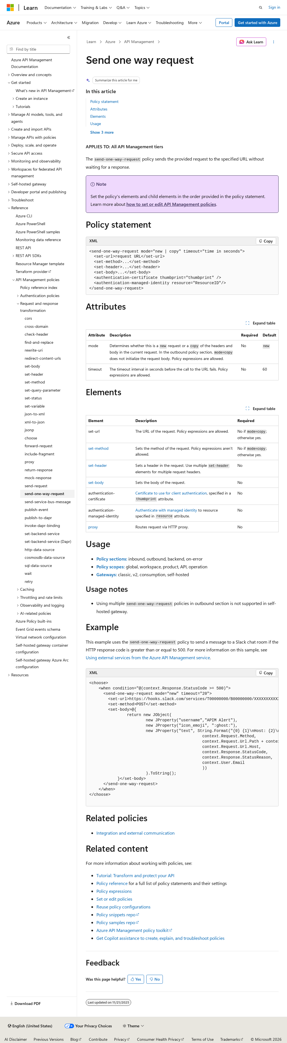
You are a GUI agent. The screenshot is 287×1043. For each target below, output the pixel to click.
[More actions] (273, 41)
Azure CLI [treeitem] (24, 215)
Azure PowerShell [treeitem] (30, 223)
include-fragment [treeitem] (39, 453)
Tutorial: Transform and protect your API (135, 875)
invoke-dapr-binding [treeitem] (42, 525)
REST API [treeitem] (23, 247)
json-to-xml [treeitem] (35, 413)
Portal (224, 22)
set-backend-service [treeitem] (42, 533)
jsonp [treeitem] (29, 429)
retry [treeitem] (29, 581)
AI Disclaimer (15, 1039)
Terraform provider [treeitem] (32, 271)
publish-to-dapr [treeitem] (38, 517)
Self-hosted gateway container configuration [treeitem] (42, 648)
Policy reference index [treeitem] (38, 287)
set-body (96, 482)
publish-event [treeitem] (36, 509)
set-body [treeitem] (32, 366)
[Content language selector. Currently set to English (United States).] (30, 1025)
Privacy (120, 1039)
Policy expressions (114, 891)
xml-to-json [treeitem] (35, 422)
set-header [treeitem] (34, 374)
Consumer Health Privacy (158, 1039)
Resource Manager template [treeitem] (40, 263)
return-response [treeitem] (38, 469)
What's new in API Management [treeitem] (43, 90)
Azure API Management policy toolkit (132, 930)
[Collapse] (69, 37)
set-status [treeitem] (33, 398)
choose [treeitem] (31, 438)
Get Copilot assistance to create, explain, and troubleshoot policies (160, 938)
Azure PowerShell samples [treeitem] (38, 231)
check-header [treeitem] (36, 334)
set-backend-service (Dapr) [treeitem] (48, 541)
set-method (98, 448)
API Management (139, 41)
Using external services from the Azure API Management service (148, 657)
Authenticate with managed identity (166, 510)
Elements (98, 116)
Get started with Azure (257, 22)
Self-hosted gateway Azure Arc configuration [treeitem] (42, 663)
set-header (97, 465)
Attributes (98, 109)
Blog (74, 1039)
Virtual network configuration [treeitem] (41, 637)
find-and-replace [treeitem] (39, 342)
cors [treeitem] (28, 318)
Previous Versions (49, 1039)
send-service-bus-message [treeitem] (48, 501)
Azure (110, 41)
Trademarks (230, 1039)
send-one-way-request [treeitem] (44, 493)
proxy (93, 526)
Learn (91, 41)
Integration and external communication (135, 833)
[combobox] (38, 49)
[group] (182, 741)
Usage (95, 123)
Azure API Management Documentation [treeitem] (31, 63)
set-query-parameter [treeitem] (43, 390)
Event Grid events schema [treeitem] (38, 629)
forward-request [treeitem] (38, 445)
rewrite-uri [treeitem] (34, 350)
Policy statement (104, 101)
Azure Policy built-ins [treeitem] (34, 621)
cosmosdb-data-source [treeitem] (45, 557)
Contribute (98, 1039)
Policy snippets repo (115, 914)
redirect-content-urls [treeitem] (43, 358)
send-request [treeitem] (36, 485)
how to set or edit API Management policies (171, 204)
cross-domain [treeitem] (36, 326)
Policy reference (112, 883)
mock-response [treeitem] (38, 477)
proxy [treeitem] (29, 461)
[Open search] (260, 8)
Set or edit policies (114, 899)
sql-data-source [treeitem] (38, 565)
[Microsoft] (10, 7)
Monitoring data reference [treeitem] (38, 239)
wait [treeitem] (28, 573)
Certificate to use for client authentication (171, 493)
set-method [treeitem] (35, 382)
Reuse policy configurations (123, 907)
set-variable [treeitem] (35, 406)
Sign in (274, 7)
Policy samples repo (115, 922)
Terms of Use (202, 1039)
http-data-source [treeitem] (39, 549)
